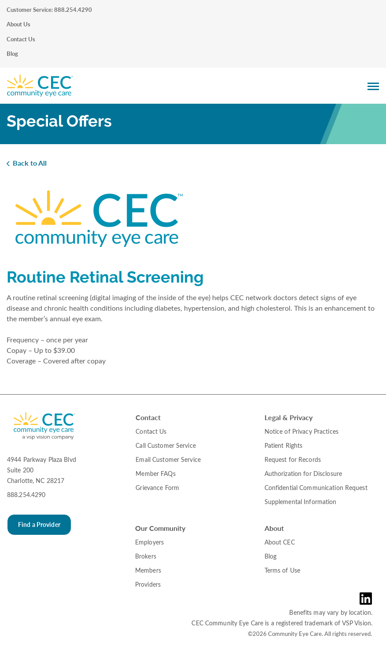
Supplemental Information (301, 501)
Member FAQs (155, 473)
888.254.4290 (26, 494)
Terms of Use (282, 570)
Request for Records (293, 459)
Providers (148, 584)
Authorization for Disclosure (303, 473)
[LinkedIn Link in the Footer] (368, 598)
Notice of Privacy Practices (301, 431)
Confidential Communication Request (316, 487)
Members (148, 570)
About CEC (280, 542)
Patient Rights (284, 445)
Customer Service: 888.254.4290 (49, 10)
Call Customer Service (166, 445)
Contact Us (21, 39)
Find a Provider (39, 524)
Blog (12, 54)
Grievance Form (157, 487)
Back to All (30, 163)
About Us (18, 24)
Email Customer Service (168, 459)
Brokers (145, 556)
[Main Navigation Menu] (373, 86)
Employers (149, 542)
